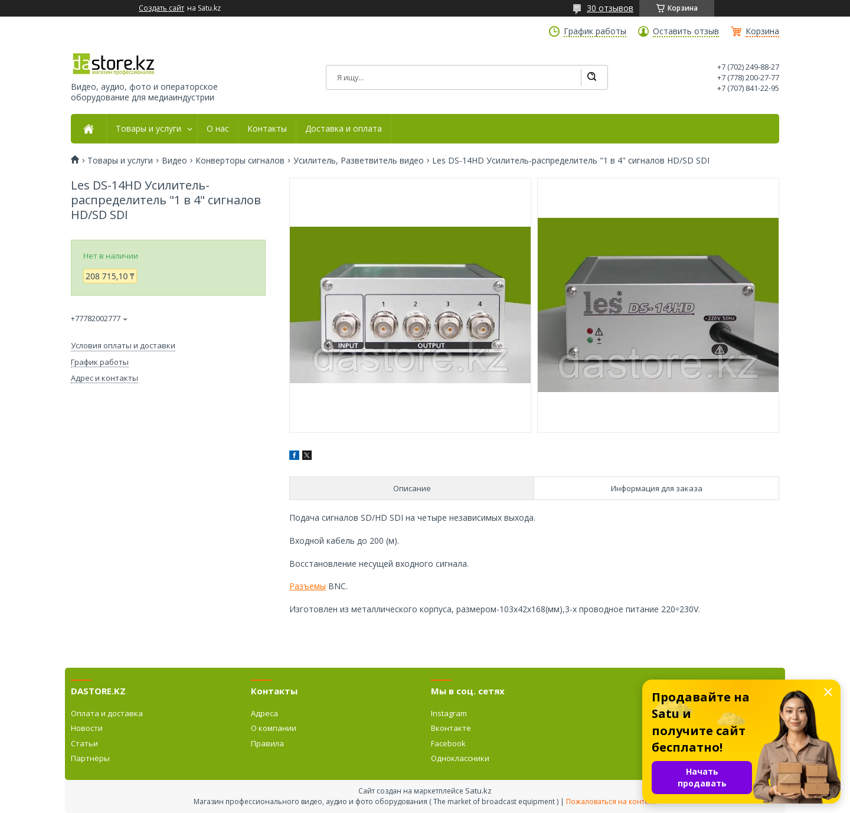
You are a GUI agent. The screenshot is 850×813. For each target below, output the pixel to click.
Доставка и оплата (343, 128)
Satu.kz (478, 790)
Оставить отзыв (686, 31)
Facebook (448, 743)
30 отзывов (610, 8)
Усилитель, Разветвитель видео (358, 160)
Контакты (267, 128)
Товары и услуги (148, 128)
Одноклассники (460, 758)
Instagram (449, 713)
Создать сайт (161, 8)
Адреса (264, 713)
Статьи (84, 743)
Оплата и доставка (107, 713)
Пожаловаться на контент (611, 801)
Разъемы (307, 586)
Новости (87, 728)
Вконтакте (451, 728)
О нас (218, 128)
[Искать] (591, 77)
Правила (267, 743)
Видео (174, 160)
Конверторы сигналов (240, 160)
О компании (273, 728)
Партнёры (90, 758)
